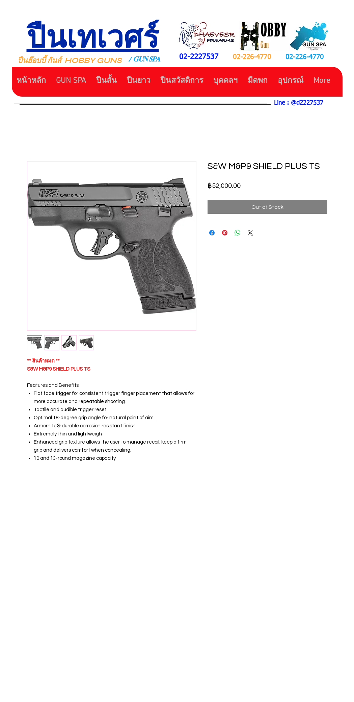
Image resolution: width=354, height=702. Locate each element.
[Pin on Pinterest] (225, 233)
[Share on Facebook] (212, 233)
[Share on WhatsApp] (238, 233)
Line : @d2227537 (298, 103)
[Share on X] (250, 233)
